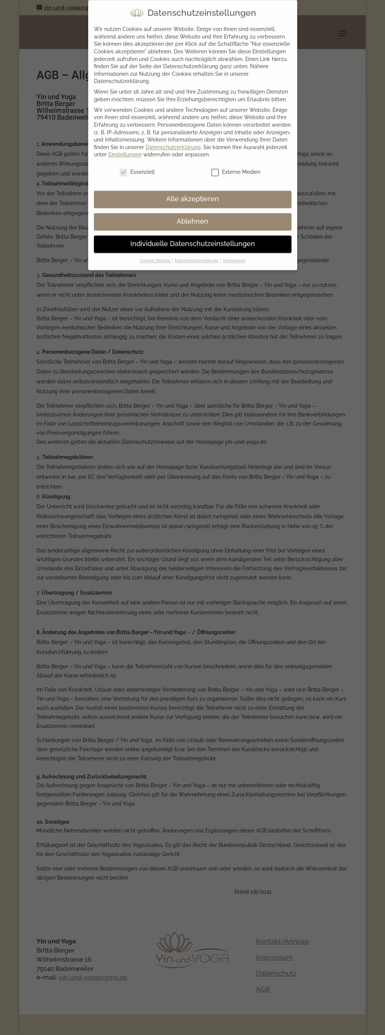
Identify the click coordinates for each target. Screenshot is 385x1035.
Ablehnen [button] (192, 216)
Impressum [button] (234, 255)
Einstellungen (125, 149)
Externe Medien (235, 167)
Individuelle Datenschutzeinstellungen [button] (192, 238)
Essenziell (137, 167)
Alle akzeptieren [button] (192, 194)
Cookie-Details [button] (155, 255)
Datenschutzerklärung (173, 142)
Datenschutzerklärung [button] (197, 255)
